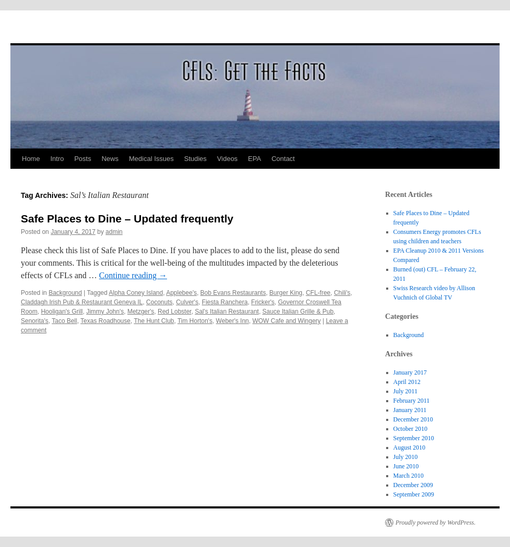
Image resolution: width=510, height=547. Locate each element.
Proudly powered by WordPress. (436, 522)
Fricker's (263, 302)
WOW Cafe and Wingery (286, 321)
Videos (227, 159)
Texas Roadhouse (106, 321)
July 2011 (405, 391)
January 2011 (410, 410)
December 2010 (413, 419)
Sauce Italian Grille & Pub (298, 311)
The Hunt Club (154, 321)
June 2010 (406, 466)
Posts (83, 159)
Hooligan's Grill (62, 311)
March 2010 (408, 475)
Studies (195, 159)
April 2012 (406, 382)
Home (31, 159)
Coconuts (159, 302)
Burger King (286, 292)
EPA (254, 159)
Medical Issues (151, 159)
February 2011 (411, 400)
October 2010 (410, 428)
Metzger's (141, 311)
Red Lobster (175, 311)
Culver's (187, 302)
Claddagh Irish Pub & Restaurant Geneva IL (82, 302)
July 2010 (405, 457)
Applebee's (181, 292)
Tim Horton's (194, 321)
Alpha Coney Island (136, 292)
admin (114, 231)
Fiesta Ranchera (225, 302)
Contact (283, 159)
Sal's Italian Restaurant (227, 311)
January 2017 (410, 372)
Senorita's (34, 321)
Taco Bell (64, 321)
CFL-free (318, 292)
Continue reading (133, 275)
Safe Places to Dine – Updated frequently (127, 219)
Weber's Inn (232, 321)
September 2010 (413, 438)
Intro (57, 159)
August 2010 (409, 447)
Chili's (342, 292)
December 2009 (413, 485)
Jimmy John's (105, 311)
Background (65, 292)
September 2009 (413, 494)
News (110, 159)
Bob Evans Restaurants (233, 292)
